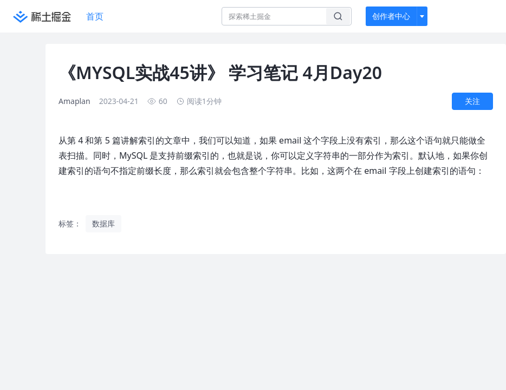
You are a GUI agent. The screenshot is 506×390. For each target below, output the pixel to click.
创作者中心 (391, 16)
